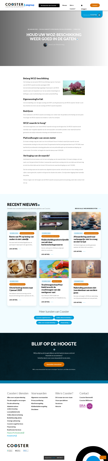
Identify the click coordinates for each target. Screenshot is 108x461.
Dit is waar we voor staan (63, 397)
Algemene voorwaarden (39, 397)
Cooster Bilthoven (85, 400)
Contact (94, 5)
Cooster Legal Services (44, 332)
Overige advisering (13, 421)
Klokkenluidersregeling (39, 406)
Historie (58, 406)
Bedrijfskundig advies (14, 418)
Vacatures (58, 403)
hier (67, 369)
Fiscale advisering (65, 29)
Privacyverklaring (37, 400)
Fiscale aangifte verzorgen (49, 29)
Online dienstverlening (64, 332)
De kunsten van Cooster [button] (48, 5)
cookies (53, 457)
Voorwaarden (39, 393)
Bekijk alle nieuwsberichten (86, 208)
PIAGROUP (12, 436)
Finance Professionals (15, 433)
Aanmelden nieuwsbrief (54, 364)
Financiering (11, 427)
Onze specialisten (61, 400)
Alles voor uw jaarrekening (16, 397)
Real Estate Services (14, 430)
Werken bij (91, 15)
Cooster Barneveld (86, 397)
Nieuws (64, 5)
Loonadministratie (13, 412)
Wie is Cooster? (64, 393)
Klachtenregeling (37, 403)
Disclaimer (34, 409)
